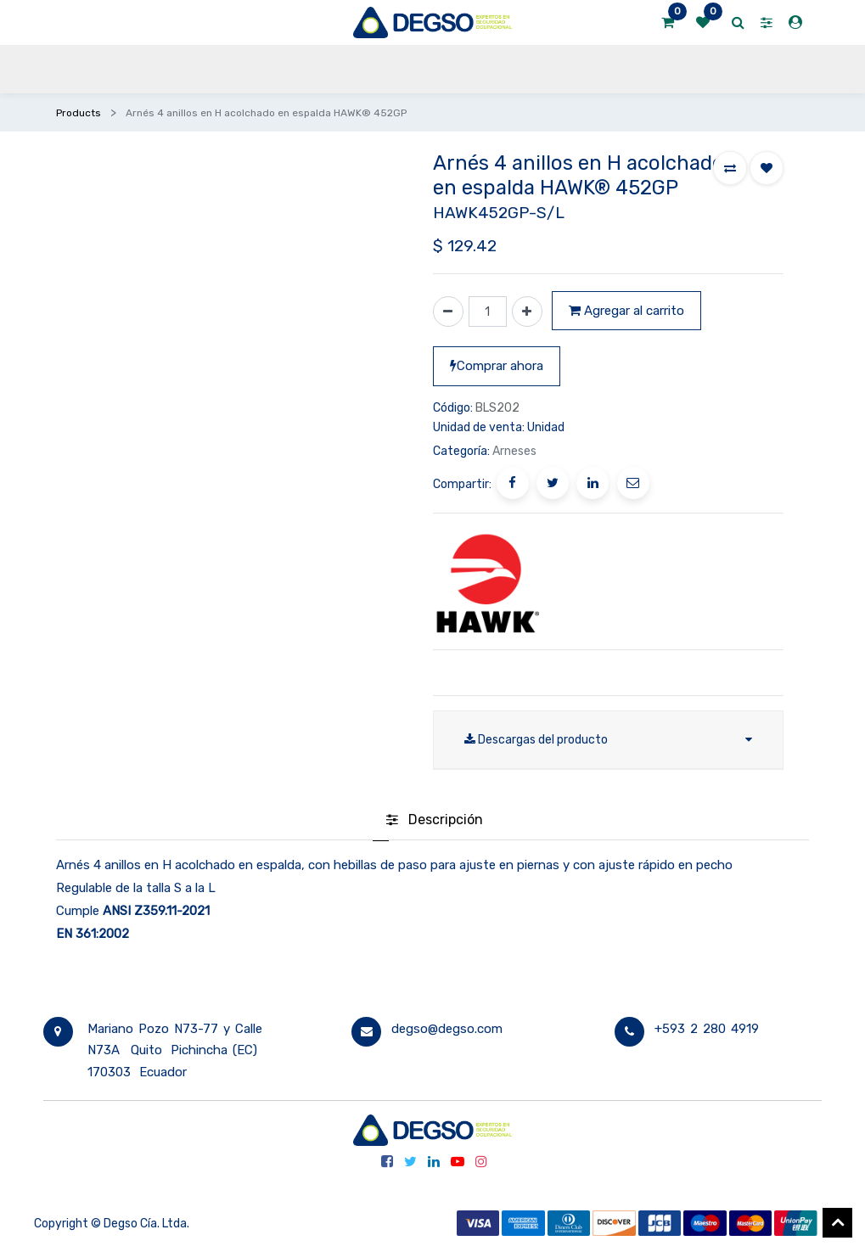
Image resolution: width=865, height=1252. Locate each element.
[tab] (435, 821)
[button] (730, 168)
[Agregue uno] (527, 311)
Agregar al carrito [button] (626, 310)
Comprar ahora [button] (496, 365)
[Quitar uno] (448, 311)
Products (78, 113)
